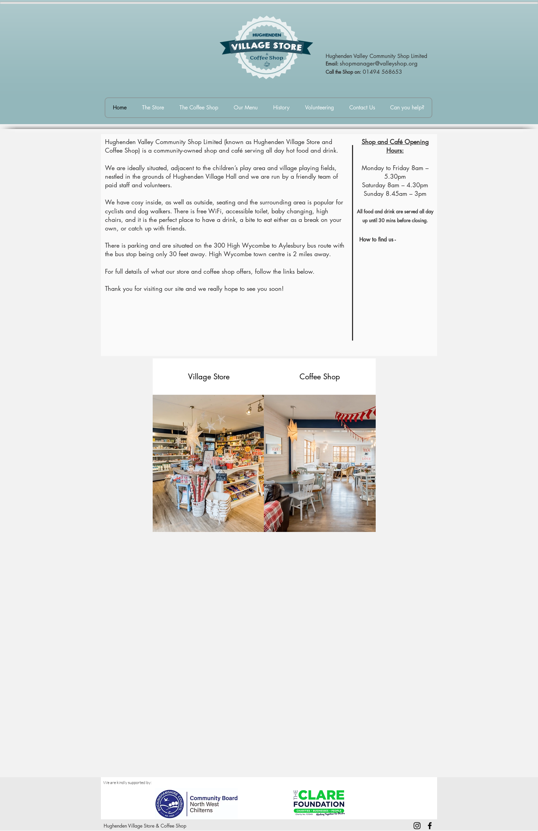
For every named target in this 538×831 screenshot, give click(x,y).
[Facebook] (429, 825)
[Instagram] (417, 825)
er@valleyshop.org (394, 63)
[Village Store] (209, 376)
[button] (320, 376)
